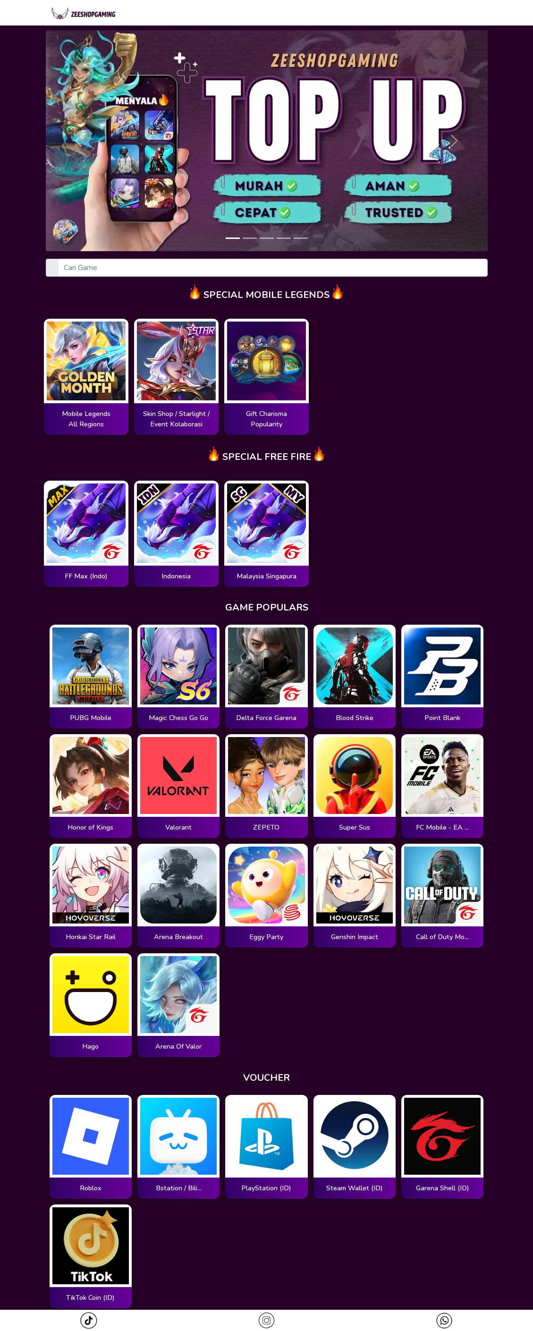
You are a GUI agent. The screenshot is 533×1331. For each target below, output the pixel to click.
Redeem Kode (459, 13)
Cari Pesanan (396, 13)
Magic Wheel (294, 13)
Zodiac (345, 13)
